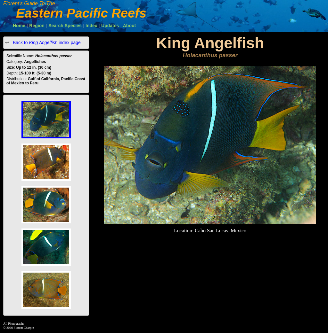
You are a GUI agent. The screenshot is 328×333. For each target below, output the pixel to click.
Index (91, 25)
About (129, 25)
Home (19, 25)
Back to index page (46, 42)
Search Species (65, 25)
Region (36, 25)
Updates (110, 25)
